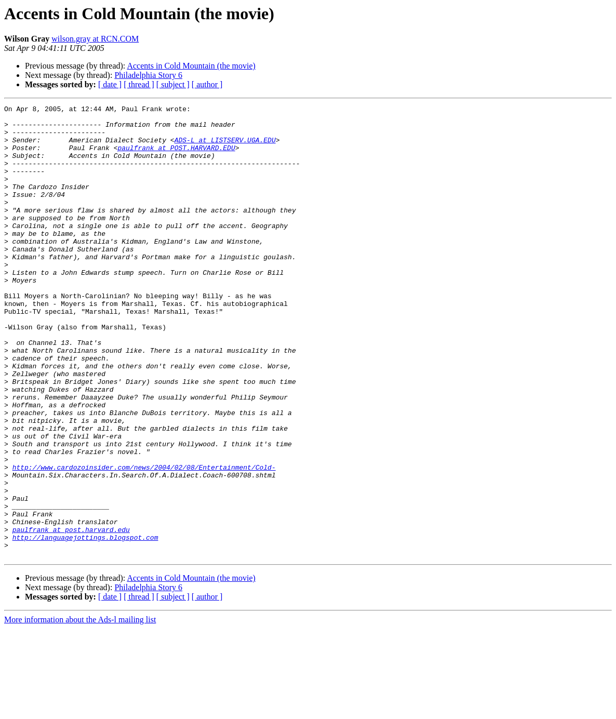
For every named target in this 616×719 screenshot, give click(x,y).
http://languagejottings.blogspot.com (85, 624)
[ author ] (207, 84)
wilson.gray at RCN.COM (95, 38)
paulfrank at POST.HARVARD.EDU (176, 157)
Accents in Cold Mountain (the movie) (191, 65)
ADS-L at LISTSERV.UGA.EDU (225, 147)
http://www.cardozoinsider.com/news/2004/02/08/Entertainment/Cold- (144, 540)
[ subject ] (173, 84)
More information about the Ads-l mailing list (80, 709)
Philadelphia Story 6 (148, 75)
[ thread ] (139, 84)
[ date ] (110, 84)
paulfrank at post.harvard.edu (71, 615)
